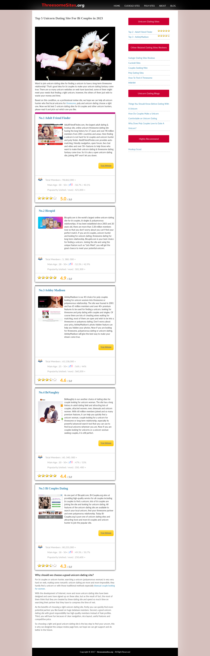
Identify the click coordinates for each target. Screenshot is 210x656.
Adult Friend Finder (57, 118)
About (162, 6)
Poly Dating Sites (136, 73)
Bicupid (50, 210)
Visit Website (106, 166)
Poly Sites (149, 6)
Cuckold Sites (132, 6)
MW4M (131, 83)
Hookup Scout (134, 149)
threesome (71, 103)
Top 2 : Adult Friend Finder (140, 32)
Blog (173, 6)
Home (117, 6)
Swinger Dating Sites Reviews (141, 58)
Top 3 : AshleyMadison (138, 37)
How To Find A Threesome (140, 78)
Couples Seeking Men (138, 68)
